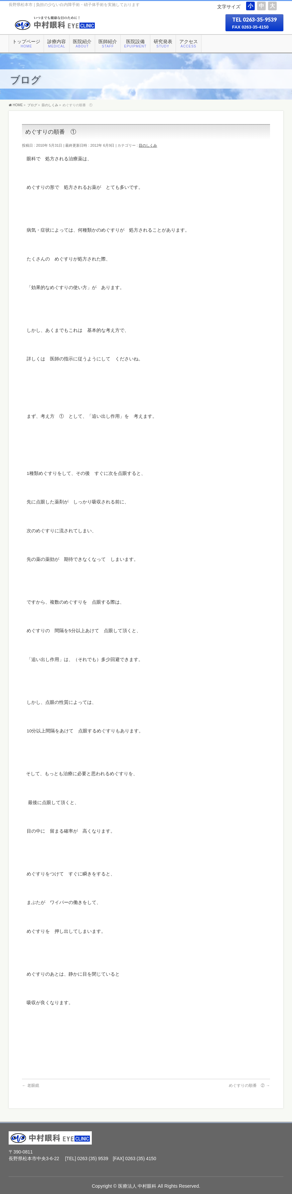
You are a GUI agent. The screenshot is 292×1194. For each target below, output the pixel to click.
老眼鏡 (30, 1085)
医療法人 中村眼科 (137, 1186)
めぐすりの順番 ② (249, 1085)
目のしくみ (148, 145)
